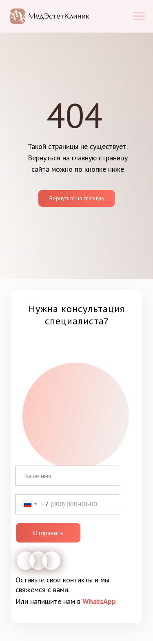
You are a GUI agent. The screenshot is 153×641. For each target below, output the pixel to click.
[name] (67, 476)
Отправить (48, 533)
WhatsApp (99, 601)
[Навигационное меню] (139, 16)
